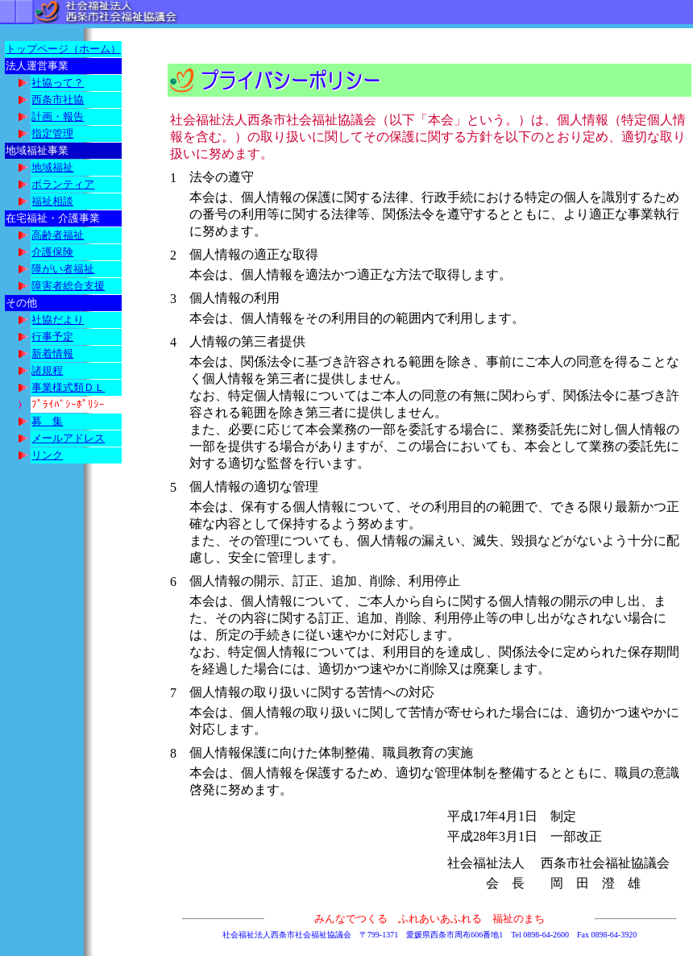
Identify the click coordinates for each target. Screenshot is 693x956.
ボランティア (62, 184)
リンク (47, 455)
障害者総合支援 (68, 286)
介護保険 (52, 252)
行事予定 (52, 336)
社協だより (57, 320)
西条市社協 (57, 100)
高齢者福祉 (57, 235)
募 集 (47, 421)
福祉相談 (52, 201)
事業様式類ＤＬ (68, 387)
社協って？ (57, 83)
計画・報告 (57, 116)
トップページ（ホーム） (63, 49)
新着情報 (52, 353)
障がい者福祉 (62, 269)
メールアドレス (68, 438)
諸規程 (47, 370)
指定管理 (52, 133)
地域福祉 (52, 167)
